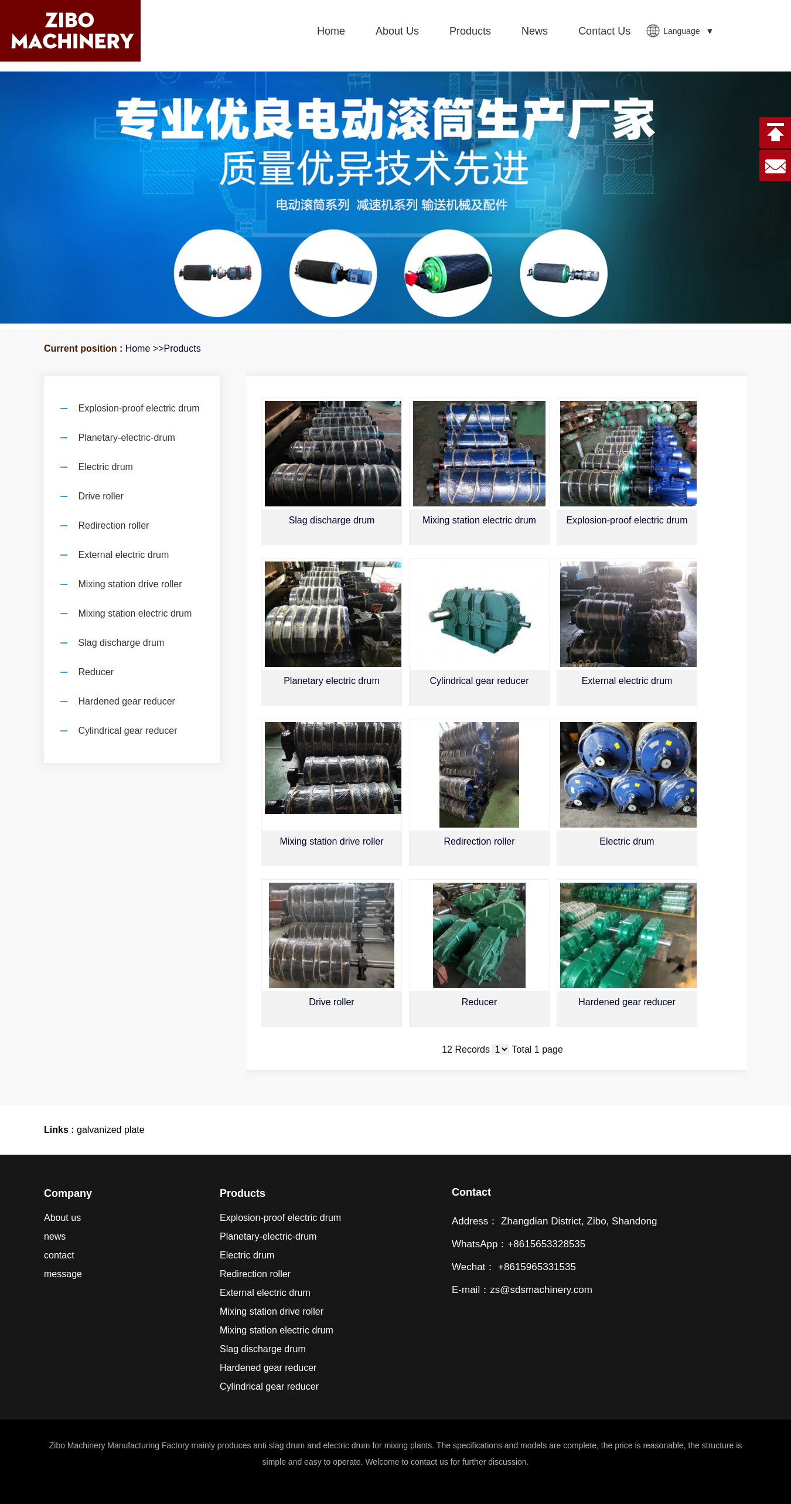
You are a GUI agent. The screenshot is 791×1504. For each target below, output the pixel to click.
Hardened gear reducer (626, 1002)
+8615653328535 (546, 1244)
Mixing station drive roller (332, 841)
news (55, 1236)
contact (59, 1255)
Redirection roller (479, 841)
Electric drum (626, 841)
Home (138, 348)
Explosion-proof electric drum (626, 520)
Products (181, 348)
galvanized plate (111, 1130)
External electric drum (627, 681)
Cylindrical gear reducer (479, 681)
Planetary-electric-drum (268, 1236)
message (63, 1274)
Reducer (479, 1002)
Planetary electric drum (332, 681)
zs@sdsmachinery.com (541, 1289)
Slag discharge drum (332, 520)
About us (62, 1218)
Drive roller (331, 1002)
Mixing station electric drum (479, 520)
